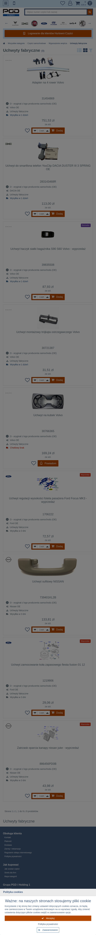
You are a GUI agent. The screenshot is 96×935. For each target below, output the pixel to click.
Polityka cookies (13, 892)
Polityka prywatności (48, 924)
